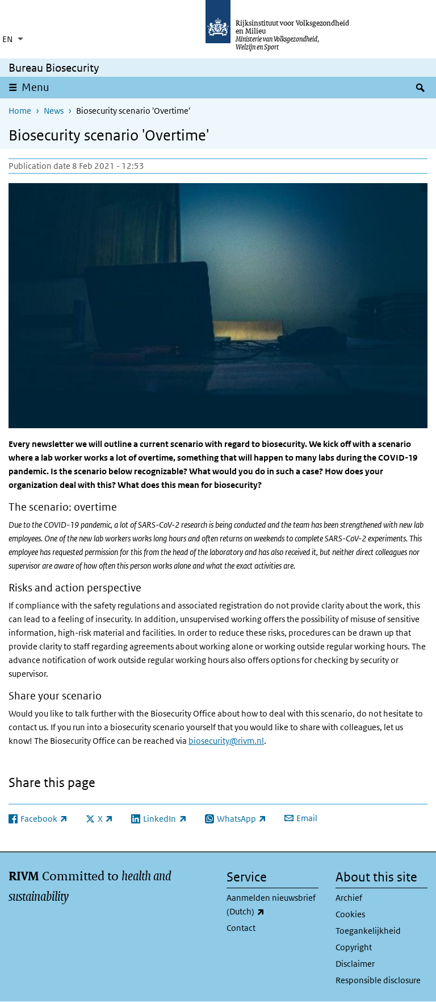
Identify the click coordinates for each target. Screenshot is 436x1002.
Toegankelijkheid (368, 930)
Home (20, 110)
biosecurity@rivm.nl (226, 740)
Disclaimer (355, 963)
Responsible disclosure (378, 980)
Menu (35, 87)
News (54, 110)
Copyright (354, 947)
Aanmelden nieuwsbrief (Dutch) (272, 905)
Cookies (350, 914)
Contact (241, 927)
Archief (349, 897)
